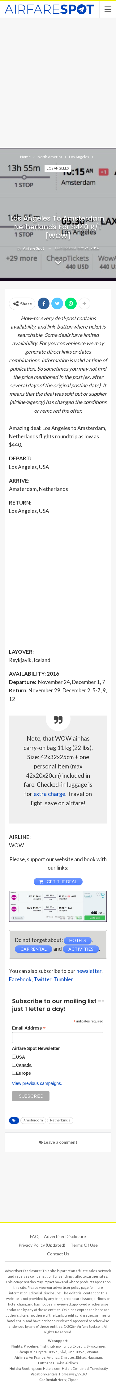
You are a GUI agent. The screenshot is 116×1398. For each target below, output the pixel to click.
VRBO (82, 1374)
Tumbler (63, 979)
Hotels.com (52, 1368)
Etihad (81, 1357)
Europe (23, 1073)
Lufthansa (46, 1363)
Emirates (68, 1357)
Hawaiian (95, 1357)
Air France (37, 1357)
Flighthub (47, 1346)
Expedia (79, 1346)
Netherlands (60, 1120)
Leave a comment (58, 1142)
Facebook (20, 979)
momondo (63, 1346)
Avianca (53, 1357)
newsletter (88, 971)
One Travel (76, 1352)
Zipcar (73, 1380)
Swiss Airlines (67, 1363)
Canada (24, 1065)
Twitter (42, 979)
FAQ (34, 1236)
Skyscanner (96, 1346)
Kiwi (63, 1352)
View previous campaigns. (37, 1083)
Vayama (93, 1352)
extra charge (49, 793)
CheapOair (26, 1352)
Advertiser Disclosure (65, 1236)
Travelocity (99, 1368)
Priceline (31, 1346)
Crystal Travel (47, 1352)
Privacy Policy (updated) (42, 1245)
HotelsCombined (75, 1368)
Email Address (29, 1028)
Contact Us (58, 1253)
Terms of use (84, 1245)
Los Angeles (58, 168)
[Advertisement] (58, 82)
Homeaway (67, 1374)
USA (20, 1057)
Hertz (62, 1380)
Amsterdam (33, 1120)
